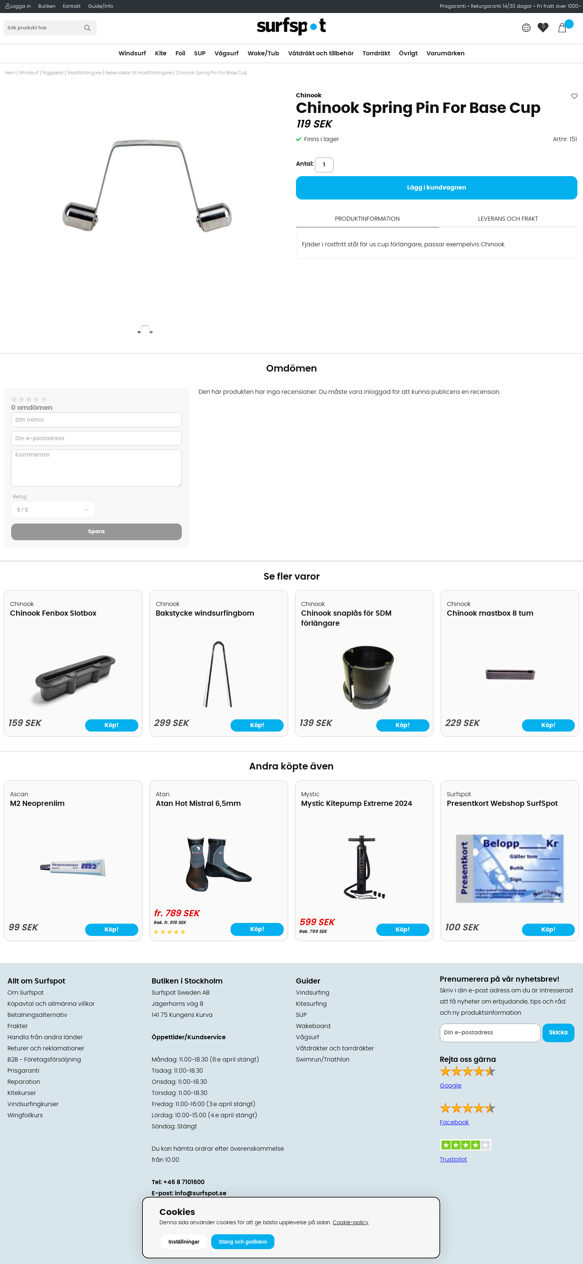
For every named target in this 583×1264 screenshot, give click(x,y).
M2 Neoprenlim (37, 803)
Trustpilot (453, 1160)
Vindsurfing (312, 993)
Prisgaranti (453, 6)
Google (450, 1086)
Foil (180, 53)
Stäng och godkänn (243, 1242)
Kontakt (72, 6)
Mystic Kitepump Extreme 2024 (356, 803)
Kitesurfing (311, 1004)
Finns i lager (321, 139)
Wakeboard (313, 1026)
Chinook (309, 95)
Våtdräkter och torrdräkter (335, 1048)
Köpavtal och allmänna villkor (51, 1004)
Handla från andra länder (45, 1037)
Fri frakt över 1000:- (559, 6)
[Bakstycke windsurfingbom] (219, 707)
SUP (200, 53)
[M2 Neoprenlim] (73, 902)
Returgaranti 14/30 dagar (501, 6)
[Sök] (50, 27)
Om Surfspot (25, 993)
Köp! (257, 929)
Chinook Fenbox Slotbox (53, 613)
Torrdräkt (376, 53)
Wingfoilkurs (25, 1115)
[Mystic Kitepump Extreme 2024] (364, 901)
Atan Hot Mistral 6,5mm (198, 803)
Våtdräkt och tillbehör (321, 53)
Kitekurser (21, 1093)
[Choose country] (526, 28)
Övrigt (408, 53)
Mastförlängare (84, 73)
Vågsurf (227, 53)
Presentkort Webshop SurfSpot (502, 803)
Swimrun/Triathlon (323, 1060)
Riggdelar (53, 73)
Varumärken (445, 53)
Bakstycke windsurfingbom (205, 613)
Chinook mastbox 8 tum (490, 613)
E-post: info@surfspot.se (189, 1193)
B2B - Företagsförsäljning (44, 1060)
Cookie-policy (350, 1222)
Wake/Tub (263, 53)
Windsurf (132, 53)
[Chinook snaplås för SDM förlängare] (364, 707)
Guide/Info (100, 6)
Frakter (17, 1026)
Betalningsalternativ (37, 1015)
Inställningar (183, 1242)
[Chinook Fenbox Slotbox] (73, 707)
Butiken (46, 6)
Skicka (558, 1032)
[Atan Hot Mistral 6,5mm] (218, 898)
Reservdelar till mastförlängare (138, 73)
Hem (10, 73)
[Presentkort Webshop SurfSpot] (509, 902)
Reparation (23, 1082)
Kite (161, 53)
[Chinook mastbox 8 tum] (509, 707)
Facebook (454, 1122)
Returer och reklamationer (45, 1048)
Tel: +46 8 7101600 (178, 1182)
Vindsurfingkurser (33, 1104)
